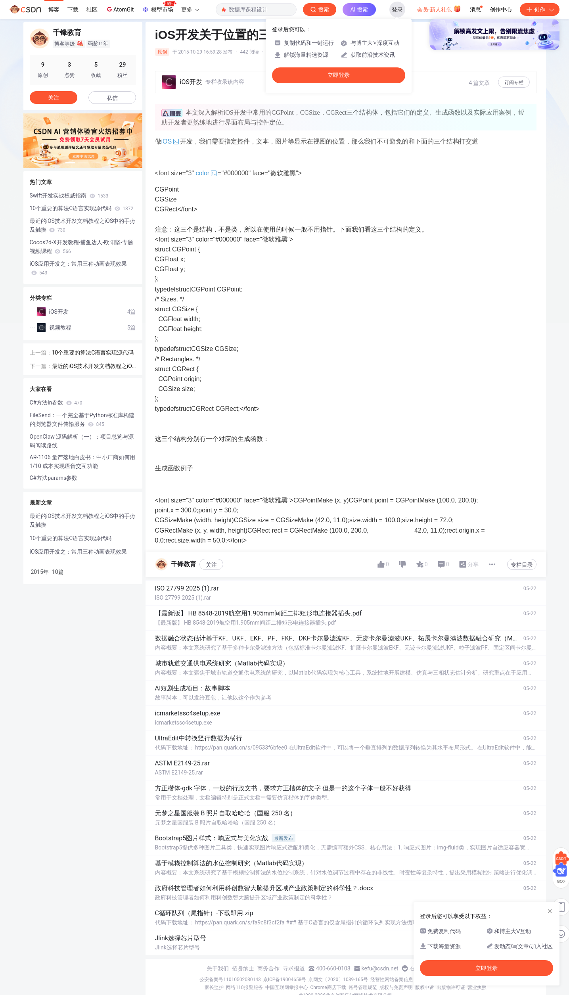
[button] (70, 162)
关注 (211, 565)
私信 (112, 98)
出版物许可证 (451, 987)
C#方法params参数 (54, 478)
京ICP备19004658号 (285, 979)
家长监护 (214, 987)
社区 (92, 9)
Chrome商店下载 (328, 987)
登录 (397, 9)
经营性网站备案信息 (391, 979)
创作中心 (501, 9)
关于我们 (218, 968)
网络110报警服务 (244, 987)
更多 (190, 9)
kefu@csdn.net (380, 968)
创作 (539, 9)
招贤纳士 (243, 968)
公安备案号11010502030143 (230, 979)
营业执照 (477, 987)
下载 (73, 9)
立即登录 (339, 75)
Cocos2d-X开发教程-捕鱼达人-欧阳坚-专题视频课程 (82, 246)
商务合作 (268, 968)
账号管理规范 (363, 987)
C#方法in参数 (56, 402)
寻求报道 (294, 968)
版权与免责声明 (396, 987)
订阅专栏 (513, 82)
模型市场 (159, 7)
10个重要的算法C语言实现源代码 (82, 208)
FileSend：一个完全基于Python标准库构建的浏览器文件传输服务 (82, 419)
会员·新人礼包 (439, 9)
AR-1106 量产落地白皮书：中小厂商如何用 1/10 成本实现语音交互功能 (83, 461)
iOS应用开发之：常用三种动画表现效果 (78, 268)
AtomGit (119, 9)
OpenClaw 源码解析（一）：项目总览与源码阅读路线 (82, 441)
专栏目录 (522, 565)
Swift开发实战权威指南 (69, 195)
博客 (53, 9)
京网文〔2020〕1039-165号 (338, 979)
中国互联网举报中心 (286, 987)
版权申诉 (424, 987)
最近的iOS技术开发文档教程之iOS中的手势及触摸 (83, 225)
